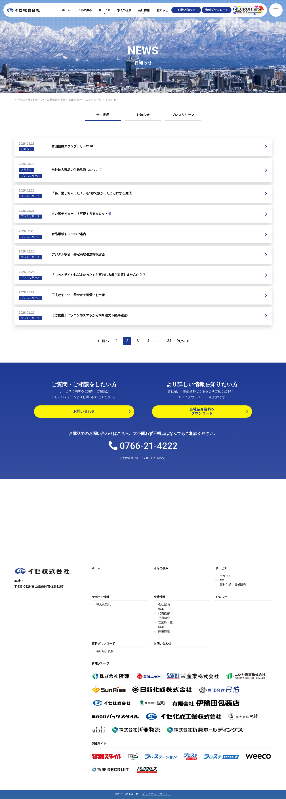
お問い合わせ (162, 643)
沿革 (161, 609)
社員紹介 (164, 618)
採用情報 (164, 631)
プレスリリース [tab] (183, 115)
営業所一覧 (165, 622)
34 (169, 341)
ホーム (66, 10)
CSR (161, 626)
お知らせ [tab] (143, 115)
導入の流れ (124, 10)
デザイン (225, 576)
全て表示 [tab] (102, 115)
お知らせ (162, 10)
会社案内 (164, 604)
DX (222, 580)
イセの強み (84, 10)
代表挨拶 (164, 613)
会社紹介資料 (105, 651)
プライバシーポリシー (156, 794)
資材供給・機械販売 (233, 584)
